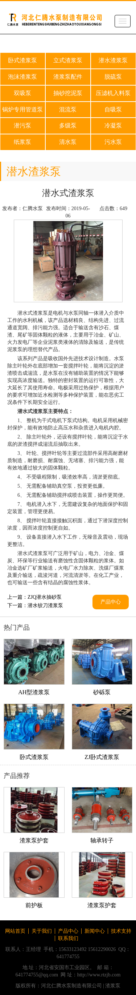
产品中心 (110, 602)
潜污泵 (22, 125)
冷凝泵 (113, 125)
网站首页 (15, 931)
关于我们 (42, 931)
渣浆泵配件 (67, 77)
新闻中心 (95, 931)
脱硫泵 (113, 77)
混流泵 (68, 109)
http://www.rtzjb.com (99, 975)
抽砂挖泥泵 (67, 93)
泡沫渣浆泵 (22, 77)
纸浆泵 (22, 142)
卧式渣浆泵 (22, 60)
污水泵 (113, 142)
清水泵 (68, 142)
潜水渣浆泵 (113, 60)
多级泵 (68, 125)
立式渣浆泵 (67, 60)
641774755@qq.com (37, 975)
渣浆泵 (112, 985)
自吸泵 (113, 109)
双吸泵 (22, 93)
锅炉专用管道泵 (22, 109)
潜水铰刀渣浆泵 (45, 605)
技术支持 (121, 931)
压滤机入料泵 (113, 93)
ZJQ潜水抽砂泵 (45, 597)
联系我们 (68, 938)
